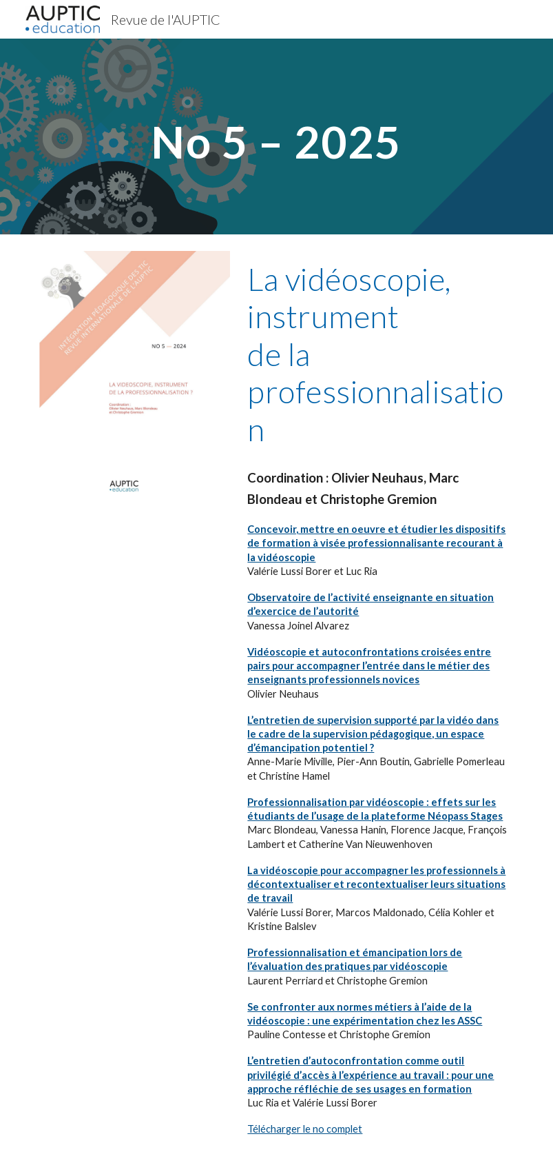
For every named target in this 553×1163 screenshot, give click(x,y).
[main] (277, 136)
